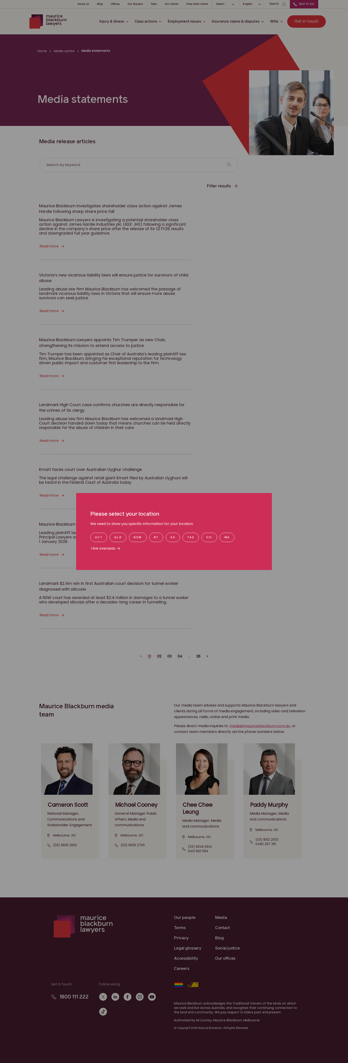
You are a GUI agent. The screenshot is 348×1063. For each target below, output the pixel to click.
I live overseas (103, 548)
